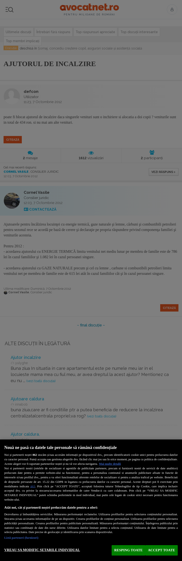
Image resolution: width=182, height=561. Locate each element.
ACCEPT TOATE (161, 550)
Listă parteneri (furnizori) (21, 537)
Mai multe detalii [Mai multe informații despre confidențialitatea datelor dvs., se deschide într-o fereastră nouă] (110, 464)
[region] (91, 500)
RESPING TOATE (128, 550)
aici (32, 486)
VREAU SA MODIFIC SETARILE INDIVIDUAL (42, 550)
